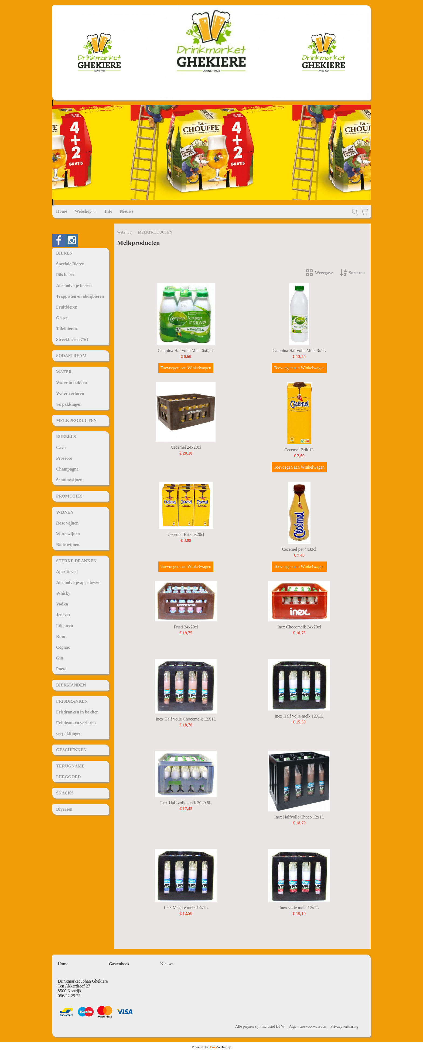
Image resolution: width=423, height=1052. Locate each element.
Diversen (64, 809)
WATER (64, 372)
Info (108, 211)
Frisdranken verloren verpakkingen (76, 728)
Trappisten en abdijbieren (80, 296)
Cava (61, 447)
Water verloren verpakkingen (70, 399)
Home (61, 211)
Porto (61, 669)
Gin (59, 658)
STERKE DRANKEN (76, 561)
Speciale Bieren (70, 264)
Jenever (63, 615)
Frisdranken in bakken (77, 712)
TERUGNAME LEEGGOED (70, 771)
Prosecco (64, 458)
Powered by (211, 1047)
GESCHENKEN (71, 749)
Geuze (62, 318)
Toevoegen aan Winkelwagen (186, 368)
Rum (60, 636)
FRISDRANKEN (72, 701)
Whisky (63, 593)
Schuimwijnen (69, 480)
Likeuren (64, 625)
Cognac (63, 647)
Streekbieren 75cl (72, 339)
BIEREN (64, 253)
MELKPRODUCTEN (76, 420)
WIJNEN (64, 512)
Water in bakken (71, 382)
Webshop (86, 211)
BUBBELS (66, 436)
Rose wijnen (67, 523)
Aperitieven (67, 571)
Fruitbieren (66, 307)
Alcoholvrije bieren (74, 285)
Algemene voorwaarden (307, 1026)
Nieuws (126, 211)
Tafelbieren (66, 328)
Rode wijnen (67, 544)
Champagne (67, 469)
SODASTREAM (71, 355)
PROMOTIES (69, 496)
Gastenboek (119, 964)
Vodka (62, 604)
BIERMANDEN (71, 685)
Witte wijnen (68, 534)
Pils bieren (66, 274)
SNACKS (65, 793)
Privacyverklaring (344, 1026)
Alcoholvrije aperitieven (78, 582)
